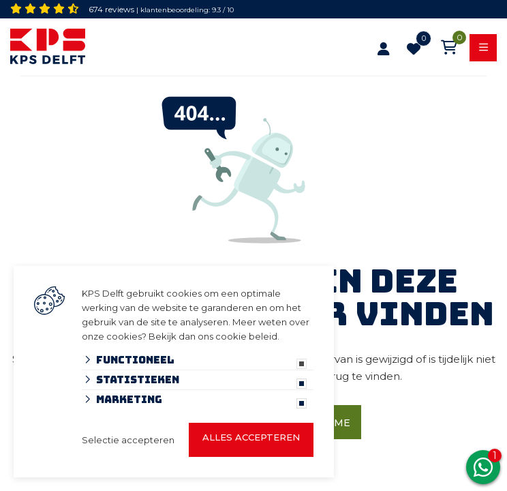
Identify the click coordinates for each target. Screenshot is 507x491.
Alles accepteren (251, 437)
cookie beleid (246, 336)
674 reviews (111, 9)
